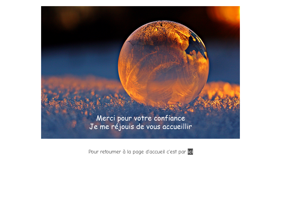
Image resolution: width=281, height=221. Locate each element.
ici (190, 152)
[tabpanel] (140, 81)
